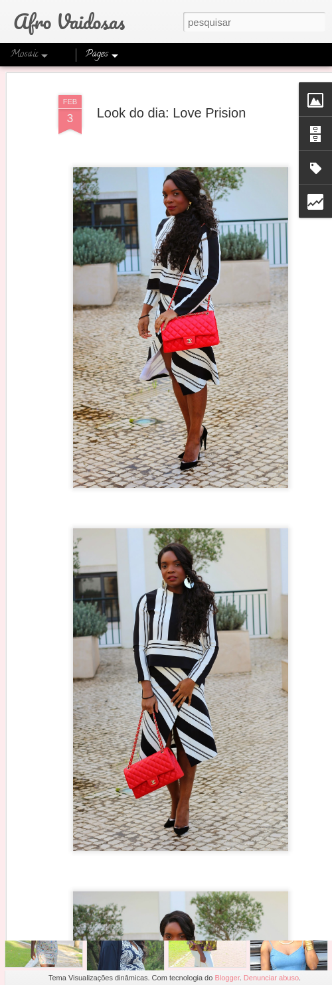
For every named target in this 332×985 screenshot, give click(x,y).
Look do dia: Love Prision (171, 85)
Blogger (226, 978)
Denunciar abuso (271, 978)
